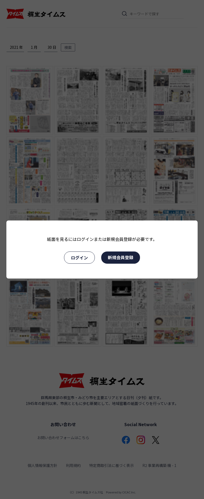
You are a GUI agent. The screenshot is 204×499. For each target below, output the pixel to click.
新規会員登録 (120, 257)
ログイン (79, 257)
